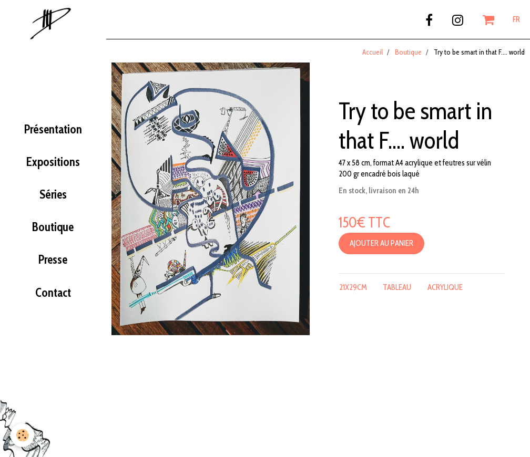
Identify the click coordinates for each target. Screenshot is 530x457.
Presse (52, 259)
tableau (397, 287)
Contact (53, 292)
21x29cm (353, 287)
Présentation (53, 129)
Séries (53, 194)
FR (516, 19)
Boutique (53, 227)
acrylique (445, 287)
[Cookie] (22, 435)
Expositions (53, 161)
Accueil (372, 52)
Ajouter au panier (381, 243)
